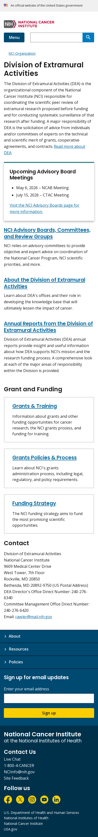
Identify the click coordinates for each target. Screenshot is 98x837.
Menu (14, 37)
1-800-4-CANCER (19, 765)
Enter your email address (26, 689)
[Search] (88, 37)
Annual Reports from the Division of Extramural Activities (48, 327)
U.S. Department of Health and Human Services (41, 812)
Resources (19, 649)
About (15, 636)
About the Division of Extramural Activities (44, 283)
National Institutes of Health (26, 818)
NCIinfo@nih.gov (19, 772)
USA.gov (10, 829)
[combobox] (56, 37)
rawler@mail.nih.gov (33, 616)
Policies (16, 662)
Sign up (49, 713)
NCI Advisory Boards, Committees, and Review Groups (47, 233)
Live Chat (12, 759)
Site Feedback (16, 778)
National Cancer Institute (23, 823)
